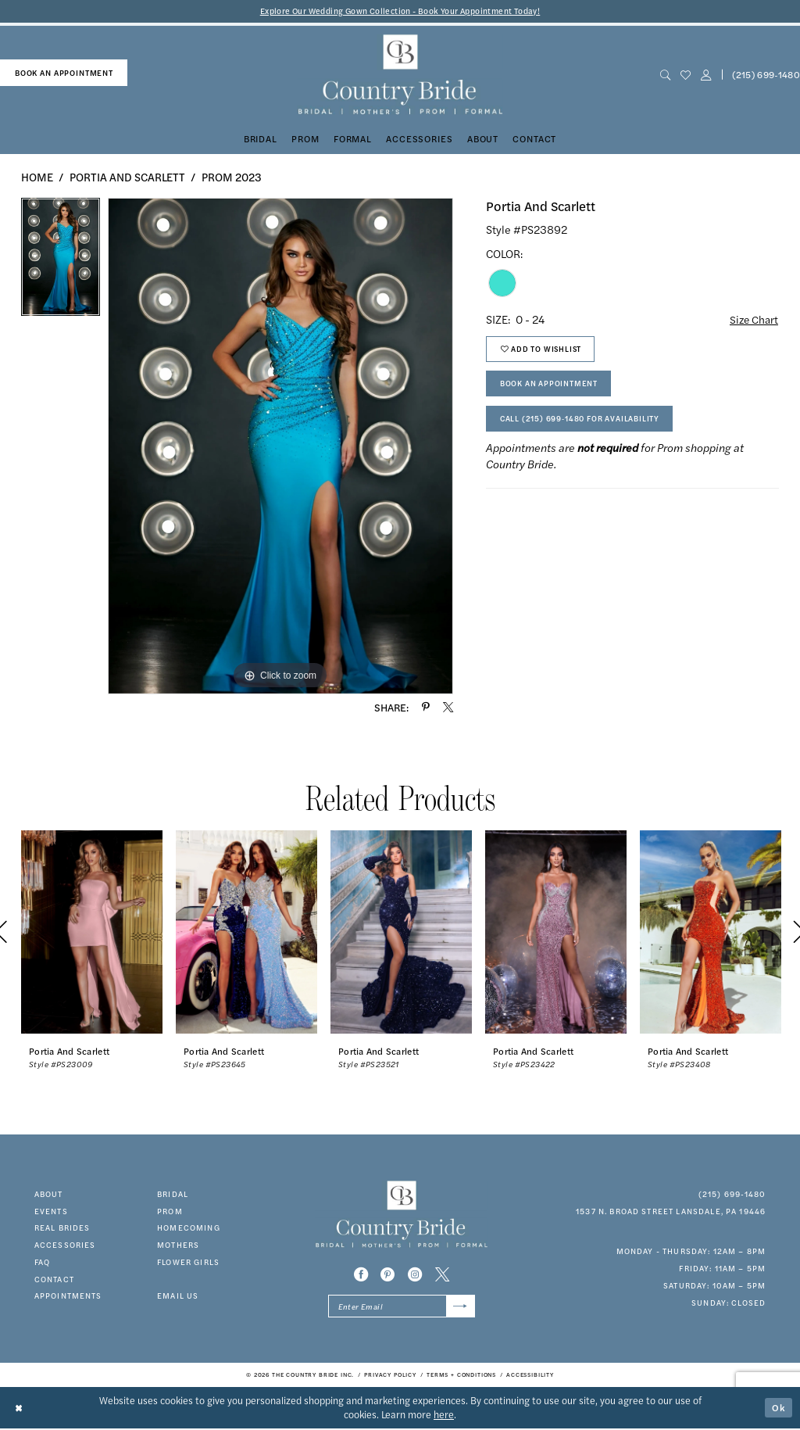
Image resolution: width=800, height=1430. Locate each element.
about (48, 1193)
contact (54, 1279)
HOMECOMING (188, 1228)
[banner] (399, 75)
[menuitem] (63, 73)
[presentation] (91, 932)
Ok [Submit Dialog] (779, 1408)
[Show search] (665, 75)
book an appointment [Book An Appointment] (64, 72)
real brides (62, 1228)
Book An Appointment (549, 386)
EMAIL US (177, 1296)
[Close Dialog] (19, 1408)
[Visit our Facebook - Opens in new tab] (361, 1275)
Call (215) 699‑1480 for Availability (581, 422)
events (51, 1211)
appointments (68, 1296)
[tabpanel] (60, 261)
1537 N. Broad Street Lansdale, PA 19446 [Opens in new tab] (671, 1211)
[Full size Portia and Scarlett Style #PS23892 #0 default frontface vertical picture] (280, 446)
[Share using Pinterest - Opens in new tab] (426, 708)
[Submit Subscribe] (460, 1307)
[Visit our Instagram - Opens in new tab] (415, 1275)
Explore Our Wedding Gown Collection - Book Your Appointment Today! (400, 11)
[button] (705, 75)
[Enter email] (401, 1307)
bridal (172, 1193)
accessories (65, 1245)
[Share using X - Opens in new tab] (448, 708)
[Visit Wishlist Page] (685, 75)
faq (42, 1261)
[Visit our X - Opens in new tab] (442, 1275)
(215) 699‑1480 (732, 1193)
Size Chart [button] (753, 320)
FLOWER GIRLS (188, 1261)
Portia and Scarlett (127, 177)
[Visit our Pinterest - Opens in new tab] (387, 1275)
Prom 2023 (232, 177)
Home (37, 177)
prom (170, 1211)
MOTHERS (178, 1245)
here (444, 1416)
